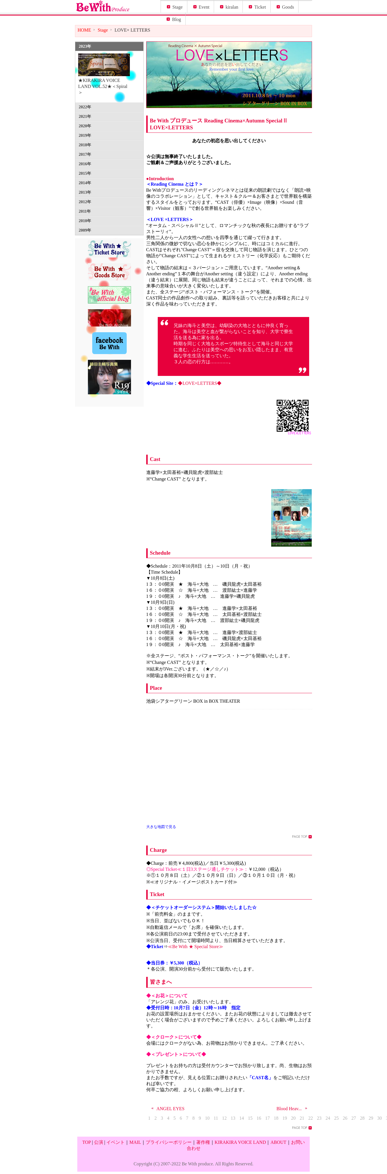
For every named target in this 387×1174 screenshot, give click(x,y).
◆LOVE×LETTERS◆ (200, 383)
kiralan (232, 7)
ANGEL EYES (167, 1108)
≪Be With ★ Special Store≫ (196, 946)
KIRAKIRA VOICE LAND (240, 1142)
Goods (288, 7)
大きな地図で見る (161, 827)
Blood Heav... (292, 1108)
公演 (98, 1142)
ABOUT (278, 1142)
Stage (177, 7)
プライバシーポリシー (169, 1142)
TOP (86, 1142)
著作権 (203, 1142)
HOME (84, 30)
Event (204, 7)
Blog (176, 19)
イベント (115, 1142)
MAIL (135, 1142)
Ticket (260, 7)
